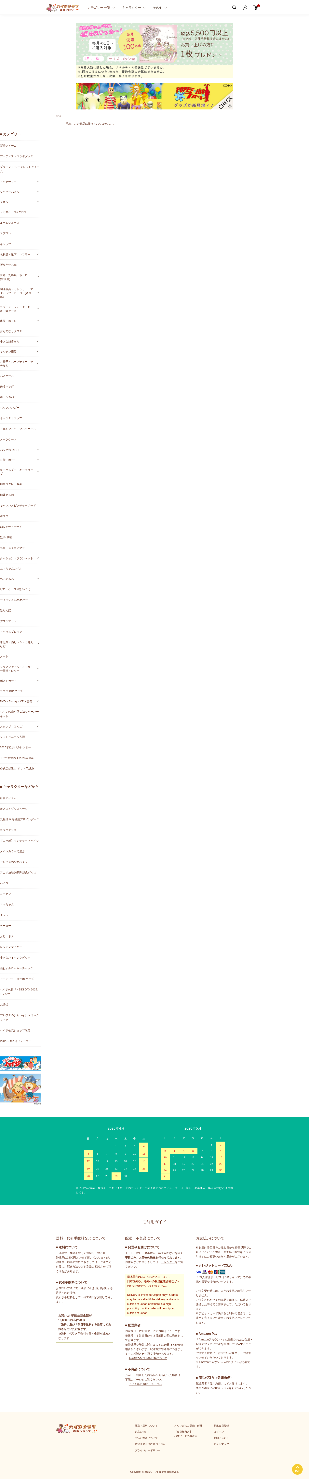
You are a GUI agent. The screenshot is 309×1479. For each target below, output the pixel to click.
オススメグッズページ (14, 808)
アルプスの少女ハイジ (14, 862)
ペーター (5, 925)
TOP (58, 116)
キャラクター (131, 7)
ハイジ (4, 883)
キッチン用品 (8, 351)
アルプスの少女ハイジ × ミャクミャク (19, 1017)
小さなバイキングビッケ (15, 957)
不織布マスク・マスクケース (18, 428)
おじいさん (7, 936)
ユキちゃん (7, 904)
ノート (4, 656)
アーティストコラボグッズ (16, 156)
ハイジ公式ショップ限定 (15, 1030)
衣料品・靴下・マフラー (15, 254)
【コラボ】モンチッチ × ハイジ (19, 840)
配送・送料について (146, 1425)
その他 (157, 7)
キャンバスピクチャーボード (18, 505)
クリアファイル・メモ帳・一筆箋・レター (16, 668)
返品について (142, 1431)
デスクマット (8, 621)
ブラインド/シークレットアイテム (19, 169)
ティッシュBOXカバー (14, 599)
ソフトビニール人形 (12, 736)
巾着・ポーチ (8, 459)
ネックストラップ (11, 418)
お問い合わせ (221, 1438)
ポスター (5, 516)
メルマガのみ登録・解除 (188, 1425)
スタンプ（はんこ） (12, 726)
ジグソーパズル (9, 191)
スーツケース (8, 439)
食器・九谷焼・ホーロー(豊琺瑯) (15, 277)
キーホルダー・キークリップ (16, 471)
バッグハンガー (9, 407)
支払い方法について (146, 1438)
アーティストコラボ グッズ (17, 978)
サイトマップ (221, 1444)
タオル (4, 201)
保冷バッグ (7, 386)
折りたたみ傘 (8, 264)
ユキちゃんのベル (11, 568)
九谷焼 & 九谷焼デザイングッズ (19, 819)
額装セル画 (7, 494)
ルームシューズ (9, 222)
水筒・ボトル (8, 320)
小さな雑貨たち (9, 341)
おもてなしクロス (11, 331)
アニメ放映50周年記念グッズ (18, 872)
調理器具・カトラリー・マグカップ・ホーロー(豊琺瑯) (16, 293)
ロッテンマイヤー (11, 946)
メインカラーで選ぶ (12, 851)
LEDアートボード (11, 526)
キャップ (5, 244)
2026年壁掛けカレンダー (15, 747)
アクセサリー (8, 181)
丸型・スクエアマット (14, 547)
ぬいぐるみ (7, 579)
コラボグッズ (8, 829)
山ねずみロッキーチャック (16, 968)
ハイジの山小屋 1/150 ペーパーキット (19, 714)
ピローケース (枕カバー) (15, 589)
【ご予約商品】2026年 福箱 (17, 758)
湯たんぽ (5, 610)
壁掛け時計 (7, 537)
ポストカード (8, 680)
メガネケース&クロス (13, 212)
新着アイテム (8, 145)
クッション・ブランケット (16, 558)
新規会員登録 (221, 1425)
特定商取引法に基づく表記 (150, 1444)
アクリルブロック (11, 631)
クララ (4, 915)
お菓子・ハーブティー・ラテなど (16, 363)
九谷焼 (4, 1004)
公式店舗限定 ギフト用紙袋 (17, 768)
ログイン (219, 1431)
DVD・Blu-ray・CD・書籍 (16, 701)
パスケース (7, 375)
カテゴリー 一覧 (98, 7)
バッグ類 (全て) (9, 449)
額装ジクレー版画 (11, 484)
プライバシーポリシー (147, 1450)
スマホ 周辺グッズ (11, 691)
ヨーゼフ (5, 893)
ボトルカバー (8, 397)
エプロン (5, 233)
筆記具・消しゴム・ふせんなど (16, 644)
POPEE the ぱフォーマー (15, 1041)
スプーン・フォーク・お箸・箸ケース (15, 308)
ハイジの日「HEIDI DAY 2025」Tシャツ (20, 992)
